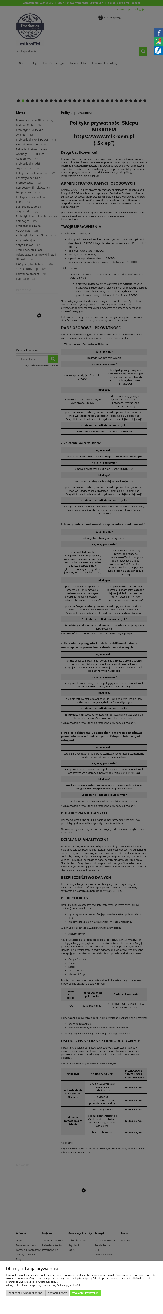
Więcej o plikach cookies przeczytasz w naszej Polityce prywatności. (43, 1285)
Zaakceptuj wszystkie (85, 1292)
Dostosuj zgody (57, 1292)
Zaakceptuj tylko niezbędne (25, 1292)
